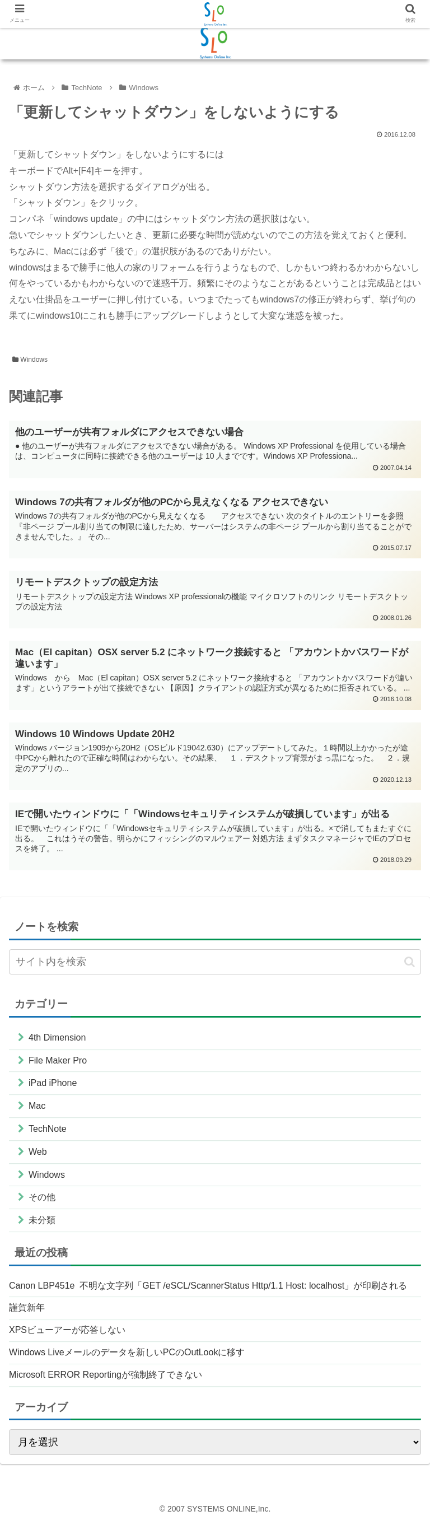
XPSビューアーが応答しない (67, 1330)
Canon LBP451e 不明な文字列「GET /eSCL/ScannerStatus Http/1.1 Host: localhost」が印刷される (208, 1285)
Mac (37, 1106)
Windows (30, 359)
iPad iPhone (53, 1083)
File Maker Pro (58, 1060)
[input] (215, 961)
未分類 (42, 1220)
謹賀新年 (27, 1307)
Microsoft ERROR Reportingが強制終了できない (105, 1374)
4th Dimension (57, 1037)
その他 (42, 1197)
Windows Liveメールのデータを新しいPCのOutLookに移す (127, 1352)
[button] (409, 961)
